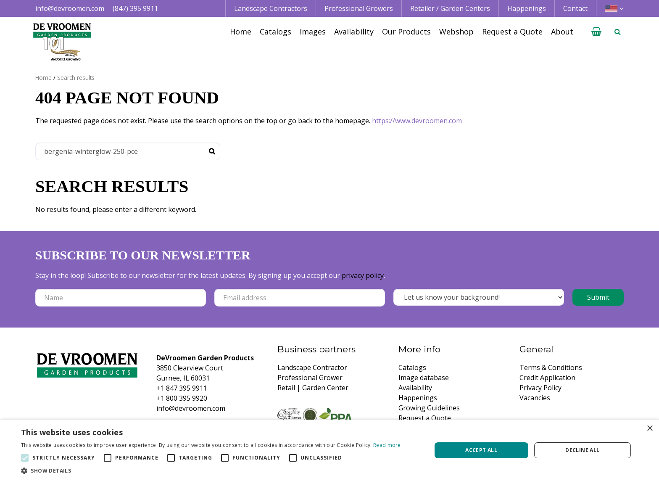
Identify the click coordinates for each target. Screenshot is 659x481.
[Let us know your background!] (478, 297)
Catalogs (412, 367)
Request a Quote (424, 418)
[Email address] (299, 298)
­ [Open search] (617, 31)
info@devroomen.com (69, 8)
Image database (423, 377)
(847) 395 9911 (135, 8)
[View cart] (596, 31)
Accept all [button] (481, 450)
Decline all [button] (582, 450)
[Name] (120, 298)
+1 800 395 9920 (181, 398)
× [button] (649, 429)
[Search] (127, 151)
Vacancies (534, 397)
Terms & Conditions (550, 367)
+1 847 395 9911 (181, 388)
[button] (211, 470)
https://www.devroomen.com (417, 120)
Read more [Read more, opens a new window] (387, 445)
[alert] (329, 450)
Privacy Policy (540, 387)
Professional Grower (310, 377)
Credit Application (547, 377)
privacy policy (363, 275)
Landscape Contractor (312, 367)
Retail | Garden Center (312, 387)
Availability (415, 387)
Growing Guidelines (429, 407)
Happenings (417, 397)
